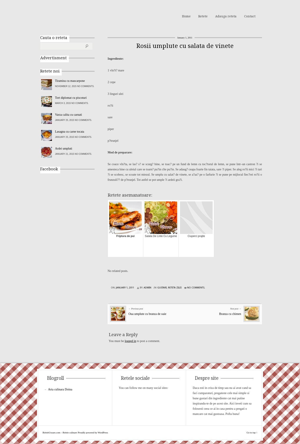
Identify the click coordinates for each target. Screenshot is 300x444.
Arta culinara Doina (60, 389)
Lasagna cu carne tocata (69, 131)
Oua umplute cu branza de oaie (147, 314)
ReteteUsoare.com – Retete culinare (71, 16)
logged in (130, 341)
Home (186, 16)
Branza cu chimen (230, 314)
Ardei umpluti (63, 148)
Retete (203, 16)
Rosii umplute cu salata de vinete (184, 45)
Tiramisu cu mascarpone (70, 80)
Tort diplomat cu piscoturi (71, 97)
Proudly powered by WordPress (93, 432)
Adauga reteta (226, 16)
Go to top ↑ (252, 432)
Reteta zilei (175, 287)
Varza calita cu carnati (68, 114)
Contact (249, 16)
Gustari (162, 287)
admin (147, 287)
